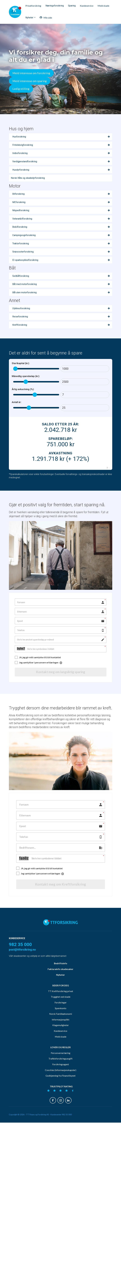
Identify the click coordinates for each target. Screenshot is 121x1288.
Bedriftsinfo (60, 1020)
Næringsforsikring (55, 5)
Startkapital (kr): (21, 363)
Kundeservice (86, 5)
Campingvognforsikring (24, 235)
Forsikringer (61, 1059)
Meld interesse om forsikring (31, 73)
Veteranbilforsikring (22, 218)
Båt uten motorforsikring (24, 292)
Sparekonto (60, 1065)
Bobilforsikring (19, 227)
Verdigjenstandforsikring (24, 161)
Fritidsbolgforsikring (22, 145)
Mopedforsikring (20, 210)
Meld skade (103, 5)
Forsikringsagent (60, 1121)
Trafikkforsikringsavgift (60, 1116)
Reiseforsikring (20, 316)
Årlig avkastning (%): (23, 389)
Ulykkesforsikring (21, 308)
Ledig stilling (20, 88)
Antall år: (16, 402)
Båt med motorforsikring (24, 284)
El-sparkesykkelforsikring (25, 260)
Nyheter (29, 17)
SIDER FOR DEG (60, 1042)
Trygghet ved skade (60, 1054)
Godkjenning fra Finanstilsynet (60, 1133)
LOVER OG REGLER (60, 1104)
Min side (46, 17)
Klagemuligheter (60, 1082)
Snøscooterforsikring (23, 251)
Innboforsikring (20, 153)
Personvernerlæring (60, 1110)
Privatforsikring (33, 5)
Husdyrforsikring (20, 169)
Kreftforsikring (19, 325)
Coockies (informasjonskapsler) (60, 1127)
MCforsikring (18, 202)
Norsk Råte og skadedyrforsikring (28, 178)
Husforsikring (19, 136)
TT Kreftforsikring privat (60, 1048)
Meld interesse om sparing (29, 81)
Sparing (72, 5)
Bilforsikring (18, 194)
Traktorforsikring (20, 243)
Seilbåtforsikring (20, 276)
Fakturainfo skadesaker (60, 1026)
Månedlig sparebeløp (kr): (26, 376)
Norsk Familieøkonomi (60, 1071)
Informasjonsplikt (60, 1077)
